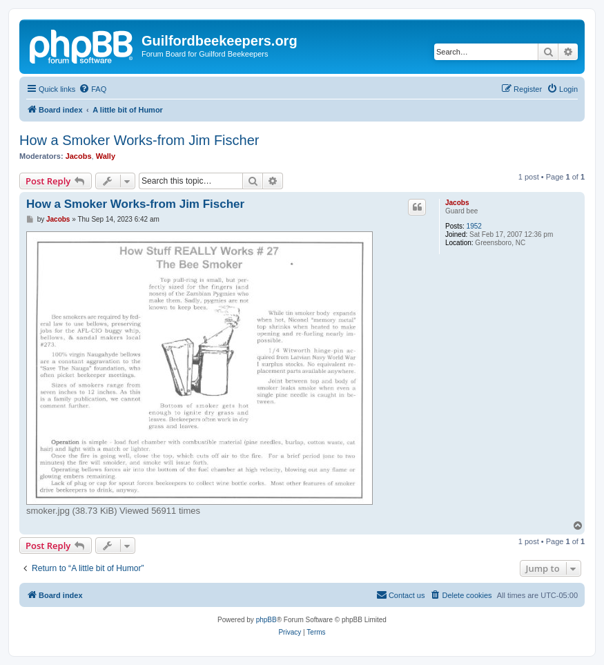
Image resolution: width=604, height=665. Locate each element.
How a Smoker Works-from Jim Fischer (139, 140)
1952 (474, 226)
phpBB (266, 620)
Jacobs (79, 156)
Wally (105, 156)
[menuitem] (92, 89)
